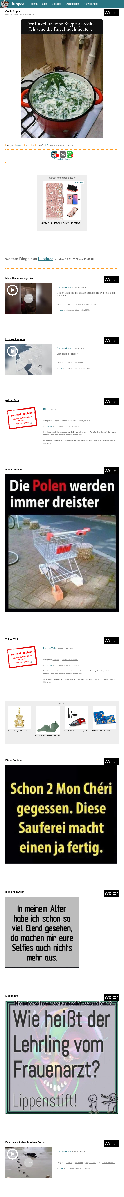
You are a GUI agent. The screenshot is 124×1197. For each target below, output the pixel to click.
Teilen (12, 145)
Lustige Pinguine (15, 339)
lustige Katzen (90, 304)
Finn (61, 1168)
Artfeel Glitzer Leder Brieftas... (62, 223)
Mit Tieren (79, 304)
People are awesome (70, 660)
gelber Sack (12, 400)
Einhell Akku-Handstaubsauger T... (76, 731)
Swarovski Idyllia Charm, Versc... (19, 731)
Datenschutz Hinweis (62, 159)
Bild (45, 409)
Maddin (49, 426)
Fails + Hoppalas (108, 1163)
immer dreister (14, 469)
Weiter (111, 12)
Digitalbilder (72, 3)
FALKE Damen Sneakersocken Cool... (48, 735)
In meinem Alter (14, 892)
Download (20, 145)
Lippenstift (11, 996)
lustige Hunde (90, 1163)
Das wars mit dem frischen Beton (25, 1142)
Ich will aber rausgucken (19, 278)
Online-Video (64, 287)
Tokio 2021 (11, 639)
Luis (46, 145)
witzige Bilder (30, 14)
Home (34, 3)
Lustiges (56, 3)
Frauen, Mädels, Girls (86, 421)
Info (33, 145)
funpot (18, 4)
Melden (28, 145)
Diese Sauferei (14, 760)
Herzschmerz (90, 3)
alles (44, 3)
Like (7, 145)
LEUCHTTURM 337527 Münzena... (104, 731)
